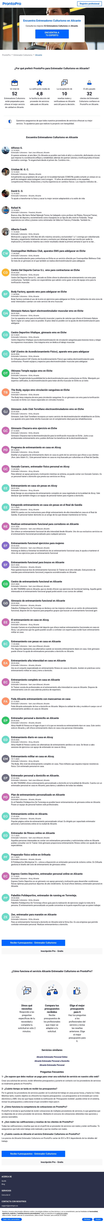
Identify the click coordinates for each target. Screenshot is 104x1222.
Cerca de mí (6, 1195)
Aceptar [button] (98, 1219)
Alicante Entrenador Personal (52, 1065)
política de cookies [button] (62, 1213)
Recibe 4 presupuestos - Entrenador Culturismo (33, 942)
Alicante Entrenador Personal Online (52, 1057)
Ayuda (4, 1181)
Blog (3, 1184)
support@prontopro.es (10, 1206)
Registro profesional (89, 3)
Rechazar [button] (87, 1219)
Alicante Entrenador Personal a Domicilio (52, 1061)
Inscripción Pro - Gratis (52, 951)
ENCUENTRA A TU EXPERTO (52, 34)
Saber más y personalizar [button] (11, 1219)
